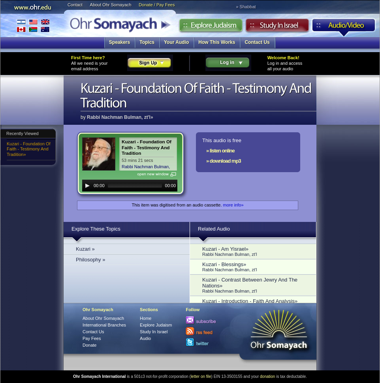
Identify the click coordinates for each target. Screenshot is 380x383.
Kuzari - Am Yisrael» (255, 251)
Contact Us (257, 42)
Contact (75, 4)
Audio (343, 27)
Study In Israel (153, 331)
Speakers (119, 42)
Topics (146, 42)
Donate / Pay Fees (157, 4)
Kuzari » (85, 249)
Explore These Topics (95, 229)
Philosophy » (90, 260)
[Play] (87, 185)
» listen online (220, 151)
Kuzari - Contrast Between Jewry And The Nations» (255, 285)
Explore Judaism (210, 27)
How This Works (216, 42)
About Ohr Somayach (111, 4)
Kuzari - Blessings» (255, 266)
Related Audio (214, 229)
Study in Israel (277, 27)
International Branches (33, 25)
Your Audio (176, 42)
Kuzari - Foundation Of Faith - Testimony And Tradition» (29, 149)
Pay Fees (92, 338)
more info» (233, 205)
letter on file (201, 376)
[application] (129, 186)
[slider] (135, 186)
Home (145, 318)
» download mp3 (223, 161)
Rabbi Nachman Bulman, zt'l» (120, 117)
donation (267, 376)
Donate (89, 345)
